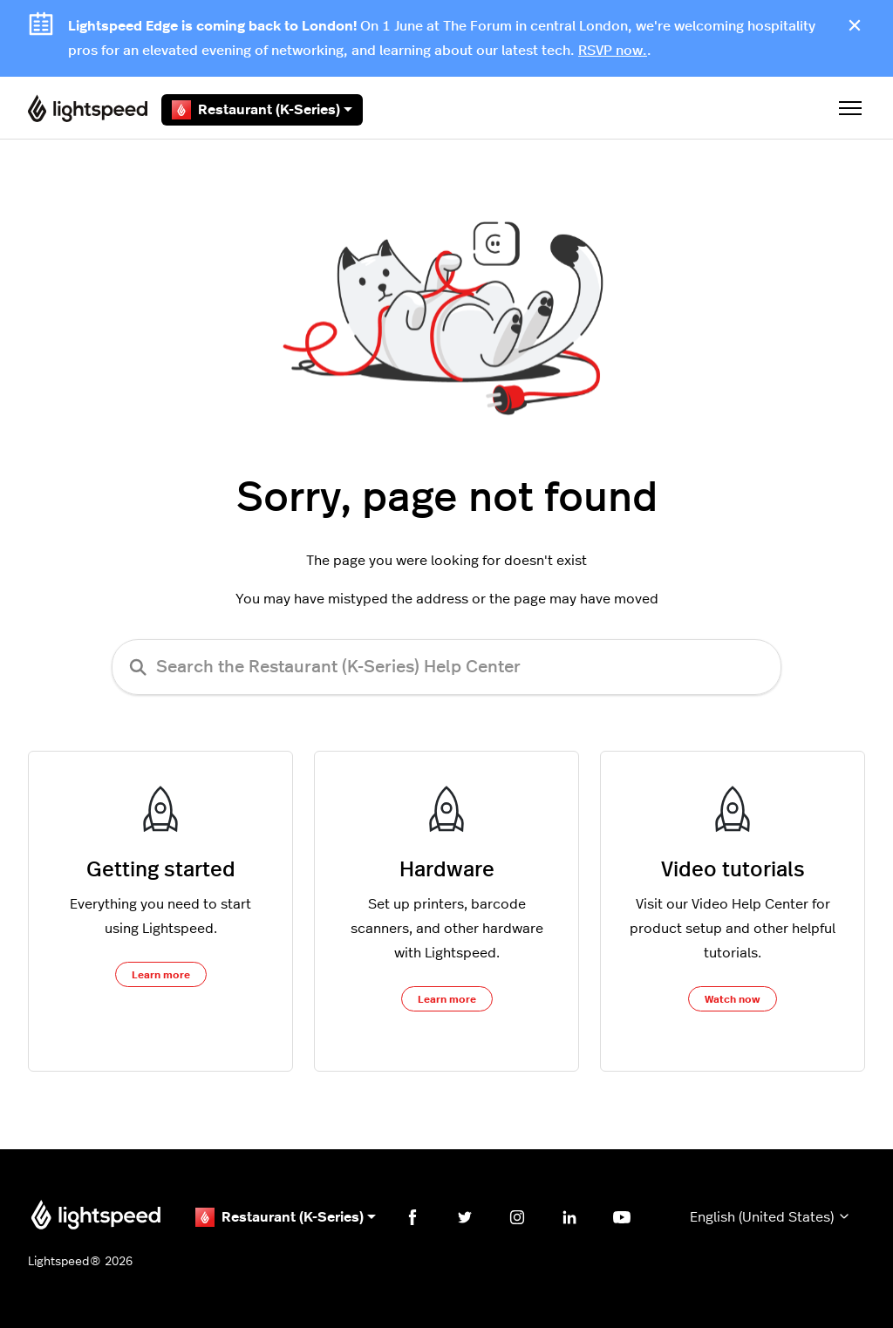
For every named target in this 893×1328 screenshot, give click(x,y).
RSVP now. (612, 51)
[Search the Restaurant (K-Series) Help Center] (446, 667)
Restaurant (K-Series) (262, 109)
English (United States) (770, 1216)
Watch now (732, 999)
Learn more (161, 975)
